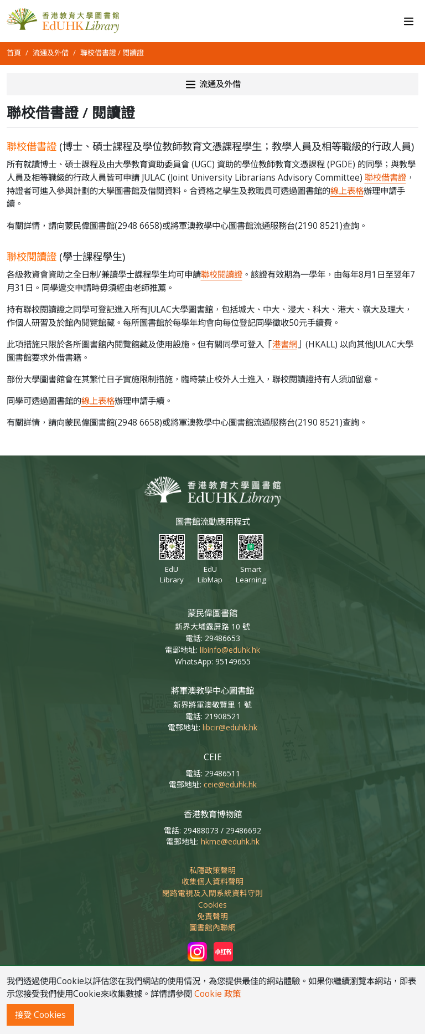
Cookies (212, 904)
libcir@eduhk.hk (230, 727)
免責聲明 (212, 916)
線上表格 (347, 191)
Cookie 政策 (217, 994)
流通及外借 (51, 53)
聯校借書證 (385, 177)
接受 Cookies (40, 1015)
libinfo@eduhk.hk (230, 649)
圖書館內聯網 (212, 927)
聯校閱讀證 (221, 274)
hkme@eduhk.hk (230, 841)
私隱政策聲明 (212, 870)
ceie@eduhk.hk (230, 784)
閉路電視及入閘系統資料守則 (212, 893)
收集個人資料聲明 (212, 881)
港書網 (284, 344)
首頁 (14, 53)
